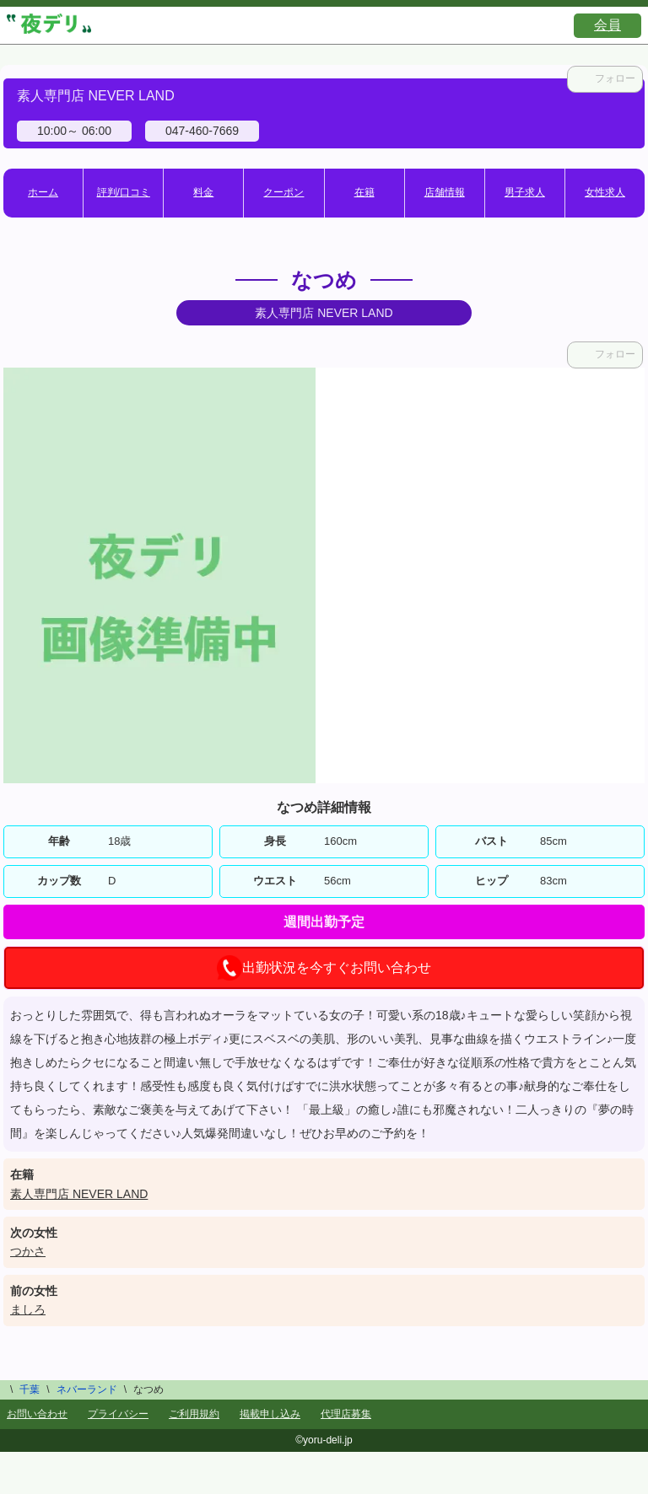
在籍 (364, 192)
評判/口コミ (123, 192)
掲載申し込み (270, 1414)
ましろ (28, 1309)
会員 (607, 25)
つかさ (28, 1251)
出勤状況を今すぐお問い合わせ (324, 968)
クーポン (283, 192)
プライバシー (118, 1414)
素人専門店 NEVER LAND (79, 1194)
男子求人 (525, 192)
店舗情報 (444, 192)
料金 (203, 192)
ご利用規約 (194, 1414)
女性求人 (605, 192)
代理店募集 (346, 1414)
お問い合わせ (37, 1414)
